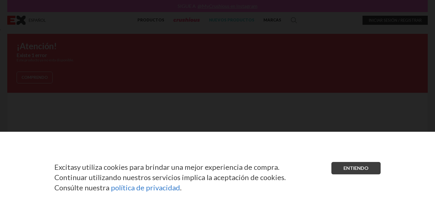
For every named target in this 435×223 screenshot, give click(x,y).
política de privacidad (145, 187)
